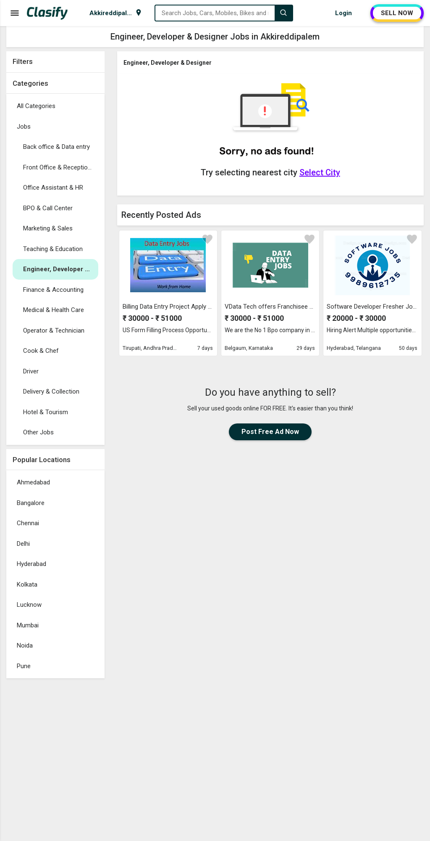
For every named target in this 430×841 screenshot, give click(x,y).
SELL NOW (397, 13)
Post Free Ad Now (270, 432)
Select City (319, 172)
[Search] (283, 13)
